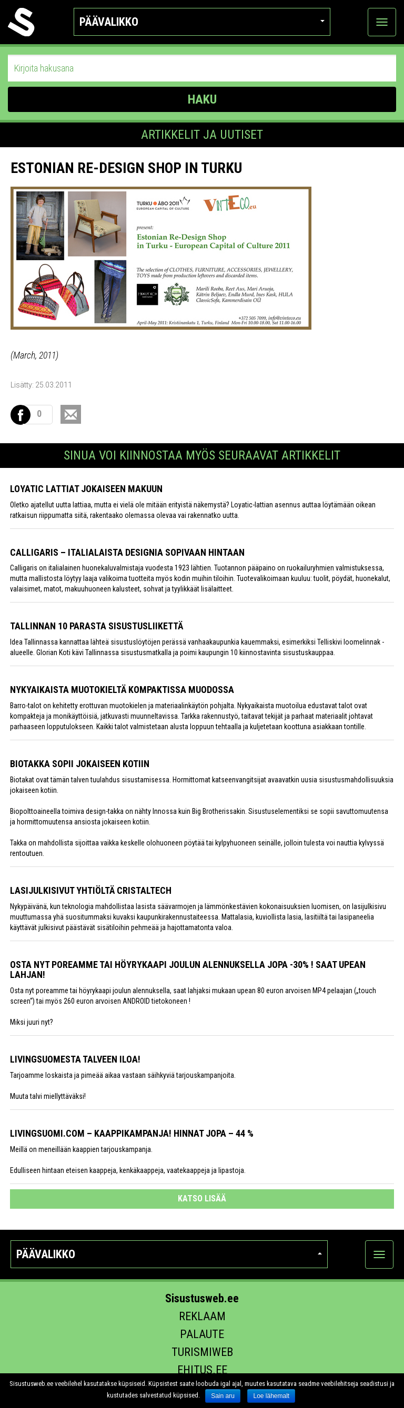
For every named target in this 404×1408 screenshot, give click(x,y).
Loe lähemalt (271, 1396)
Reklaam (202, 1316)
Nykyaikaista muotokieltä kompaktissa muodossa (122, 689)
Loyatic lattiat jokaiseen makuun (86, 488)
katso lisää (202, 1198)
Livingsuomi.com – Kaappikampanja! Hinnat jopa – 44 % (132, 1133)
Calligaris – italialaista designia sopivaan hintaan (127, 552)
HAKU (202, 99)
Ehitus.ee (202, 1369)
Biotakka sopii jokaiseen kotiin (79, 763)
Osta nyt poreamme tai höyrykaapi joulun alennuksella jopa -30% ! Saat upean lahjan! (188, 970)
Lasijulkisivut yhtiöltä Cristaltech (90, 890)
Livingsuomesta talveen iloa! (75, 1059)
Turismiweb (202, 1352)
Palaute (202, 1334)
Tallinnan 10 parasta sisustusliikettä (96, 625)
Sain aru (223, 1396)
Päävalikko (202, 21)
